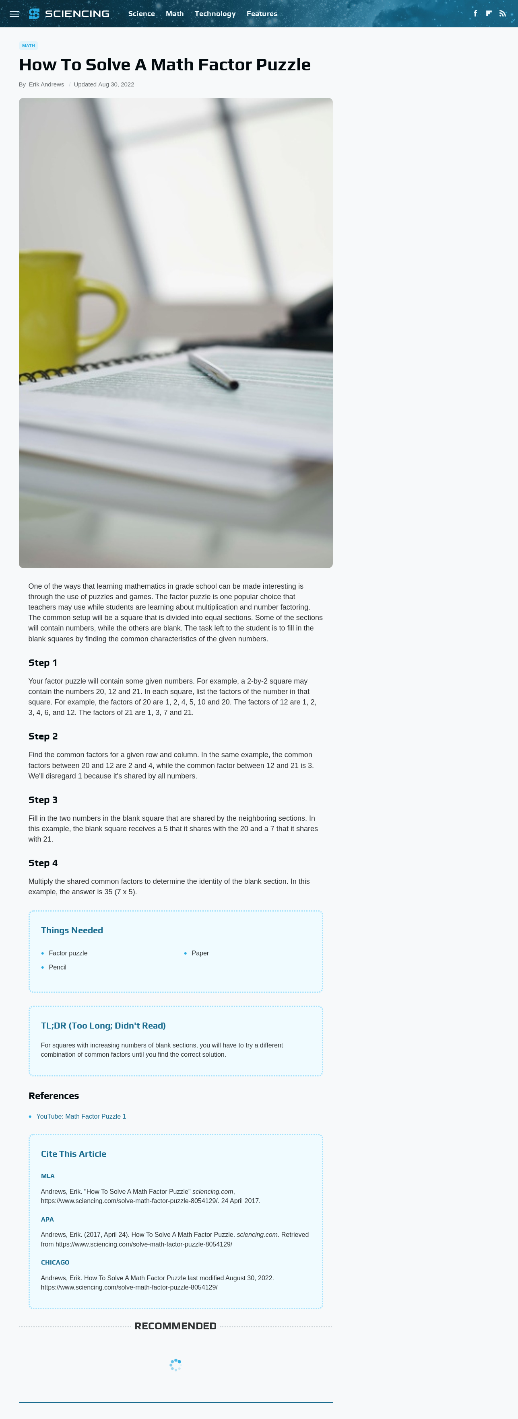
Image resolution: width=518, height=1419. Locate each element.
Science (141, 13)
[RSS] (502, 13)
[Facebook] (475, 13)
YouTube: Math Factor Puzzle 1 (81, 1116)
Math (175, 13)
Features (262, 13)
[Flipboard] (489, 13)
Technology (215, 13)
